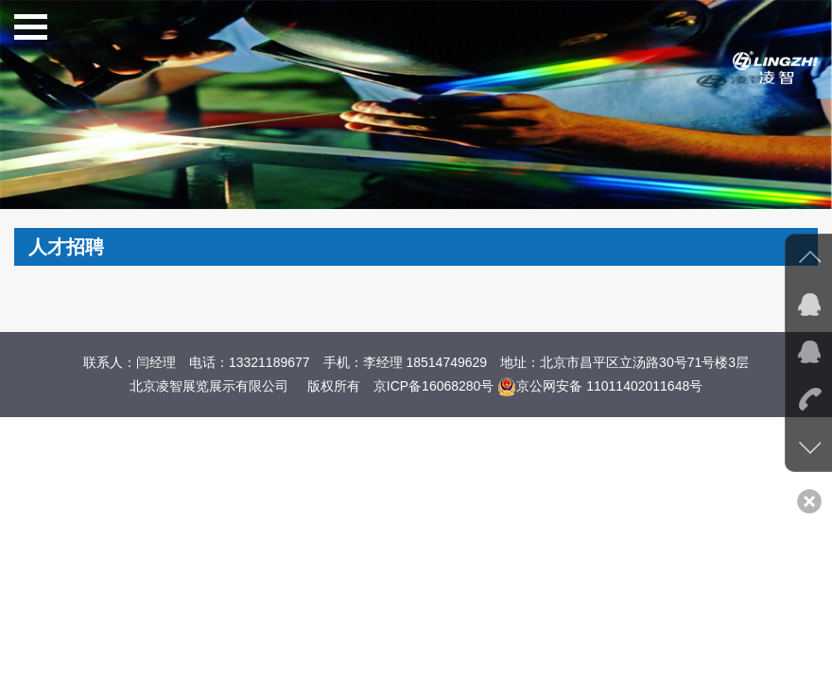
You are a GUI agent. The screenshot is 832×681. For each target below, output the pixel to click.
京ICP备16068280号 (433, 385)
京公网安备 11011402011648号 (599, 385)
